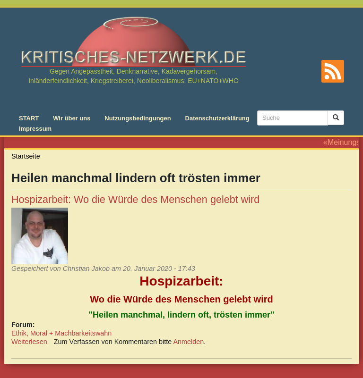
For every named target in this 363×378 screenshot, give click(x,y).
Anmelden (188, 341)
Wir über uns (71, 118)
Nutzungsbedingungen (137, 118)
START (29, 118)
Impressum (35, 128)
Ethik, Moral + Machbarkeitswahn (61, 333)
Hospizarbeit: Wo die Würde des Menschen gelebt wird (135, 199)
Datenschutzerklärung (217, 118)
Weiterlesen (29, 341)
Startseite (25, 156)
